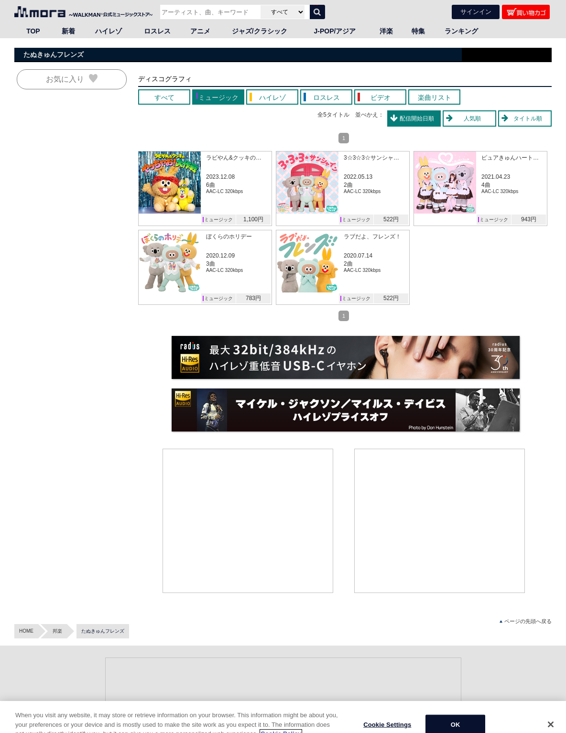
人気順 (472, 118)
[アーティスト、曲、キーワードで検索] (209, 12)
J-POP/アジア (335, 31)
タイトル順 (527, 118)
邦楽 (57, 631)
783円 (253, 298)
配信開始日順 (417, 118)
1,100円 (253, 219)
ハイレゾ (108, 31)
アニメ (200, 31)
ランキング (461, 31)
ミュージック (218, 219)
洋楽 (386, 31)
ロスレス (157, 31)
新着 (68, 31)
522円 (391, 219)
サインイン (475, 11)
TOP (33, 31)
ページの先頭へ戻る (526, 621)
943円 (528, 219)
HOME (26, 631)
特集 (418, 31)
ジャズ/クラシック (259, 31)
